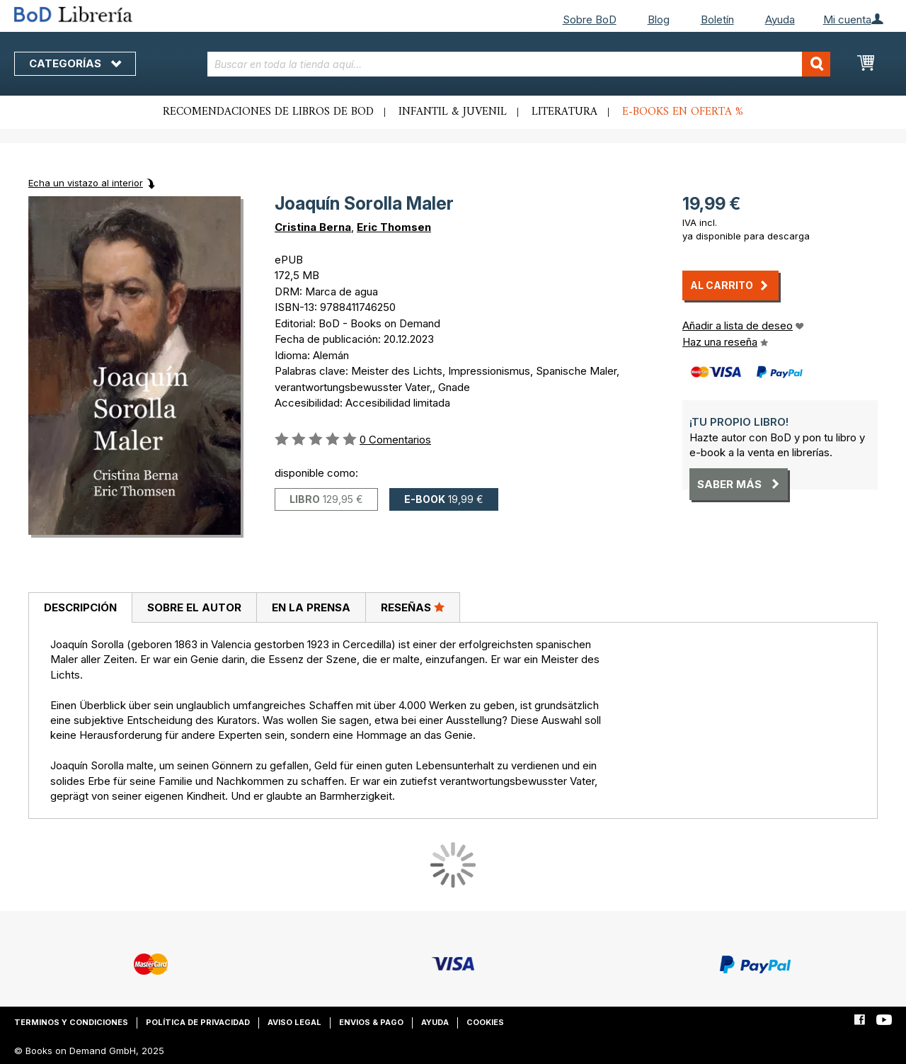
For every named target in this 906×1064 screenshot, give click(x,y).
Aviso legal (294, 1022)
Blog (659, 19)
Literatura (564, 112)
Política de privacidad (198, 1022)
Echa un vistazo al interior (85, 182)
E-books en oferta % (682, 112)
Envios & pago (371, 1022)
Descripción (80, 607)
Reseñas (413, 607)
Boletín (717, 19)
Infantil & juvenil (452, 112)
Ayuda (780, 19)
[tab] (80, 607)
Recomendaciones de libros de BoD (268, 112)
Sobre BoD (590, 19)
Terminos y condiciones (71, 1022)
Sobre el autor (194, 607)
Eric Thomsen (394, 227)
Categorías (75, 63)
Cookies (485, 1022)
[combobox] (518, 64)
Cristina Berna (313, 227)
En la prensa (311, 607)
